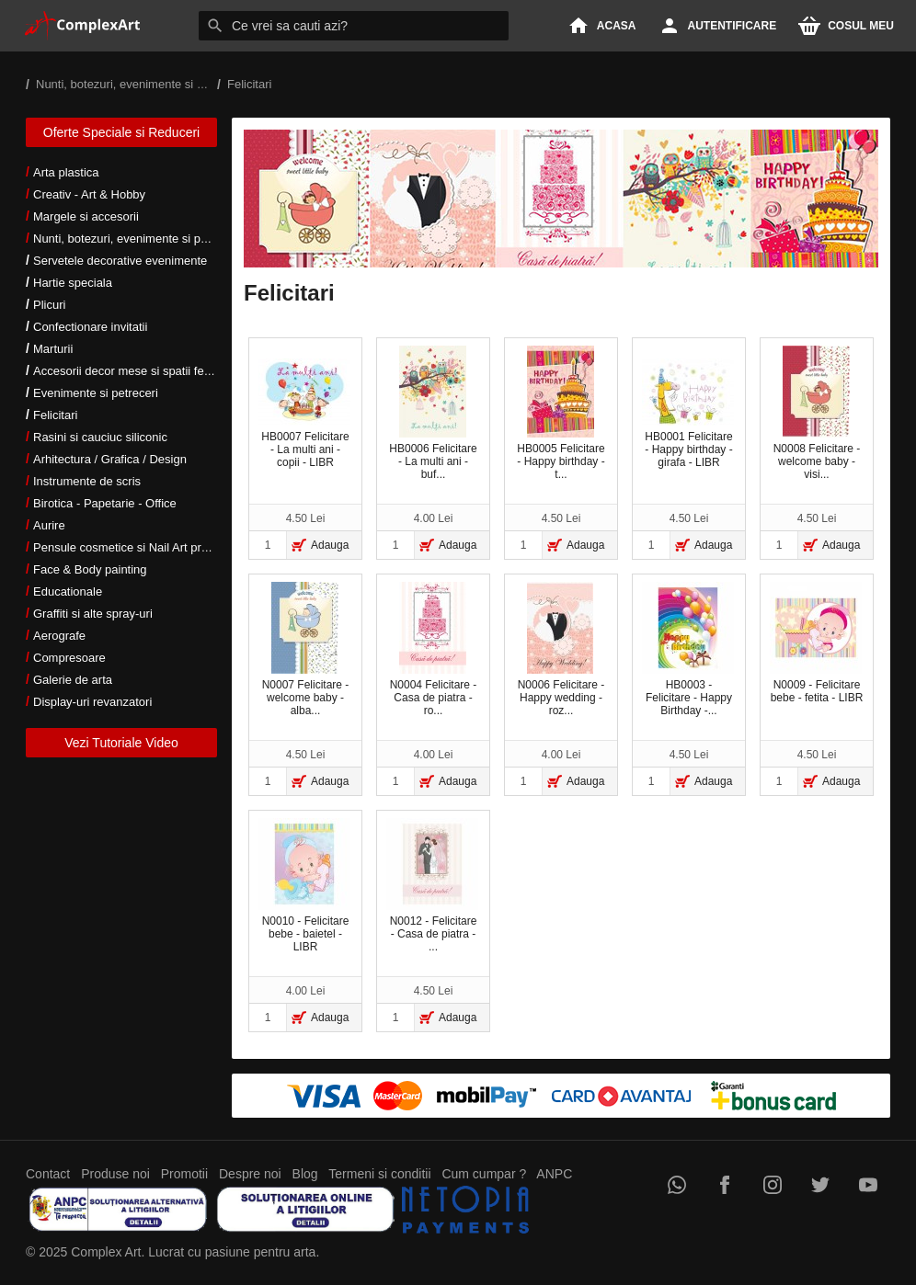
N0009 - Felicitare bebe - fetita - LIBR (816, 643)
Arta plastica (66, 172)
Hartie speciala (72, 283)
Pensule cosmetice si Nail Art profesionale (144, 547)
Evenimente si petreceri (95, 393)
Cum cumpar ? (483, 1173)
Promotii (184, 1173)
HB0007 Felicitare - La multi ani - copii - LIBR (304, 413)
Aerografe (59, 635)
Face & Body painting (90, 569)
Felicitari (55, 415)
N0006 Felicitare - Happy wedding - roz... (561, 649)
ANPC (554, 1173)
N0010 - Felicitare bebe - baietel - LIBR (304, 885)
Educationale (67, 591)
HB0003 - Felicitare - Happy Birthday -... (688, 649)
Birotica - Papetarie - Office (105, 503)
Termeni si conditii (379, 1173)
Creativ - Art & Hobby (89, 194)
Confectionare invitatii (90, 327)
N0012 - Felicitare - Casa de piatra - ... (432, 885)
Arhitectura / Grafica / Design (110, 459)
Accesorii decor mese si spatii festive (130, 371)
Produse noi (115, 1173)
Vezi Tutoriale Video (121, 742)
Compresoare (69, 658)
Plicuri (49, 305)
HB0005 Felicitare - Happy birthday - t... (560, 413)
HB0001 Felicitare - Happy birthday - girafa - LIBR (688, 413)
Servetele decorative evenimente (120, 260)
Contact (48, 1173)
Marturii (53, 349)
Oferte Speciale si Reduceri (121, 132)
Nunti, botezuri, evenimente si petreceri (136, 238)
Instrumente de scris (87, 481)
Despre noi (250, 1173)
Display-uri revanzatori (92, 702)
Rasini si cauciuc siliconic (100, 437)
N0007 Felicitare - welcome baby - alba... (305, 649)
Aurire (49, 525)
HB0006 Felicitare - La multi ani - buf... (432, 413)
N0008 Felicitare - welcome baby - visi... (817, 413)
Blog (305, 1173)
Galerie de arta (72, 680)
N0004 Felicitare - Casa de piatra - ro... (433, 649)
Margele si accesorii (86, 216)
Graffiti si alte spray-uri (93, 613)
